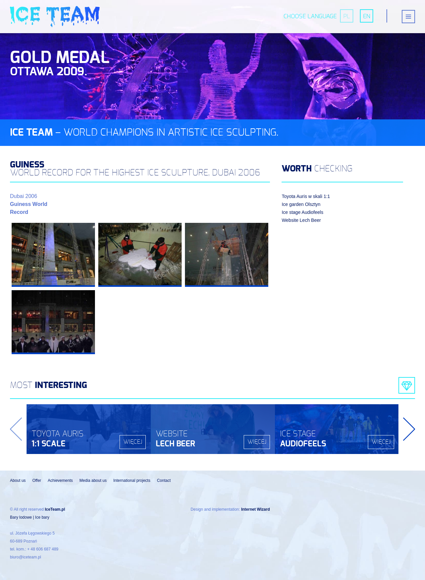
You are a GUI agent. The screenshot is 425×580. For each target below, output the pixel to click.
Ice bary (42, 517)
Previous (16, 429)
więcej (132, 442)
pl (346, 17)
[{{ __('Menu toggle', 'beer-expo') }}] (408, 16)
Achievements (60, 480)
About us (18, 480)
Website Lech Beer (301, 220)
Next (409, 429)
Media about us (93, 480)
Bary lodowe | (22, 517)
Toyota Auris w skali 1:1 (306, 196)
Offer (36, 480)
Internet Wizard (255, 509)
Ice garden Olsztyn (301, 204)
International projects (131, 480)
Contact (164, 480)
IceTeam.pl (55, 509)
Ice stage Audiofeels (302, 212)
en (366, 17)
